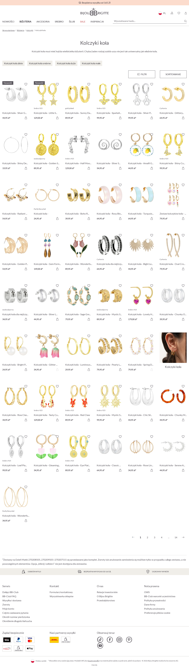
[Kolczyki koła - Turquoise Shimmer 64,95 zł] (141, 202)
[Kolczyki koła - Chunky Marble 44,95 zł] (173, 403)
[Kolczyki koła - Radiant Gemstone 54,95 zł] (15, 202)
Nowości (8, 21)
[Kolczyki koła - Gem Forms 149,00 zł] (47, 252)
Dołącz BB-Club (10, 592)
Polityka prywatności (155, 600)
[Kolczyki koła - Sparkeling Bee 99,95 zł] (110, 101)
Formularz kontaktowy (61, 592)
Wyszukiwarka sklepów (61, 596)
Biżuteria (25, 21)
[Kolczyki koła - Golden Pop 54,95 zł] (15, 252)
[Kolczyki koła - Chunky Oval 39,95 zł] (173, 303)
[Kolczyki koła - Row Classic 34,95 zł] (15, 403)
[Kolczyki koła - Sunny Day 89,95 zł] (78, 101)
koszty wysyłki (93, 661)
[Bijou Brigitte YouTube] (100, 646)
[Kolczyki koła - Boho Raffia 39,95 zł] (78, 202)
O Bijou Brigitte (105, 596)
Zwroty (6, 604)
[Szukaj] (185, 21)
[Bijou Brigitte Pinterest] (129, 640)
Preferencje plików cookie (157, 612)
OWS (147, 592)
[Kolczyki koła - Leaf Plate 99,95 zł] (15, 454)
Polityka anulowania (154, 608)
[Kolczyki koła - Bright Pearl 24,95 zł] (15, 353)
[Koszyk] (185, 13)
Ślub (72, 21)
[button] (171, 13)
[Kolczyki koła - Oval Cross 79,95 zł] (173, 252)
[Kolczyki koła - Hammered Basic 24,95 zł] (47, 202)
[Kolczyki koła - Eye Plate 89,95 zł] (78, 454)
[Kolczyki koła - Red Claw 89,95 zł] (78, 403)
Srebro (59, 21)
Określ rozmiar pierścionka (16, 616)
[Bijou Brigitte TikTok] (100, 640)
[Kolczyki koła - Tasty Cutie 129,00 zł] (47, 403)
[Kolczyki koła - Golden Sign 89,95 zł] (47, 152)
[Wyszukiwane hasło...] (150, 21)
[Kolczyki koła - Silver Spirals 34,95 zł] (110, 152)
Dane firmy (149, 604)
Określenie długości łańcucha (17, 621)
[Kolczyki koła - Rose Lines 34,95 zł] (141, 454)
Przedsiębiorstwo (106, 600)
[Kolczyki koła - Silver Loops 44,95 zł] (47, 303)
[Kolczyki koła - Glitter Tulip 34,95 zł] (47, 353)
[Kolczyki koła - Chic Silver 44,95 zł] (141, 403)
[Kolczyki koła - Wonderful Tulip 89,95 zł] (78, 252)
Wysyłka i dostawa (11, 600)
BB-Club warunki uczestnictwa (159, 596)
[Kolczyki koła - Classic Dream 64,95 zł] (110, 454)
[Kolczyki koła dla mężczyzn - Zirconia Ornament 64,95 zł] (110, 252)
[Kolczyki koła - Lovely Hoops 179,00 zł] (141, 303)
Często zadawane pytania (15, 612)
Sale (82, 21)
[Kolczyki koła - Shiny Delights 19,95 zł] (15, 152)
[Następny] (183, 537)
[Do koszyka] (25, 117)
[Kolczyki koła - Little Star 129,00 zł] (47, 101)
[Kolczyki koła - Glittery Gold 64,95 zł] (173, 101)
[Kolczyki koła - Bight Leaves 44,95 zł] (141, 252)
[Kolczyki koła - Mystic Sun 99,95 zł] (110, 403)
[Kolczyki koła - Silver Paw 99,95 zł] (141, 101)
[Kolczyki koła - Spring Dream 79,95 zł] (141, 353)
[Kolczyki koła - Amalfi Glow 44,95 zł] (141, 152)
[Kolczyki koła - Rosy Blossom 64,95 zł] (110, 202)
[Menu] (141, 74)
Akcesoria (43, 21)
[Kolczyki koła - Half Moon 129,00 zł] (78, 152)
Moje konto (8, 608)
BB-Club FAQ (9, 596)
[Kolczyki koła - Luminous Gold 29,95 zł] (78, 353)
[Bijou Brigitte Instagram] (119, 640)
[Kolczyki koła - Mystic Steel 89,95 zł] (110, 303)
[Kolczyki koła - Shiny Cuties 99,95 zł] (173, 152)
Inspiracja (97, 21)
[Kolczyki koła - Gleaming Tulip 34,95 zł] (47, 454)
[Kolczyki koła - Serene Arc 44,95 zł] (173, 454)
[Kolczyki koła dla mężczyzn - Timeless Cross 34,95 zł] (15, 303)
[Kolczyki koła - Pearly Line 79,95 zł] (110, 353)
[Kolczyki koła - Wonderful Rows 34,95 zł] (15, 504)
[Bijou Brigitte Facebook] (109, 640)
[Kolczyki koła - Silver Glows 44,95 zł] (15, 101)
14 (176, 537)
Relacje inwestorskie (107, 592)
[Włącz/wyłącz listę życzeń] (25, 84)
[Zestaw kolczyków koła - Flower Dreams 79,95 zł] (173, 202)
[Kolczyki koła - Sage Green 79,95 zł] (78, 303)
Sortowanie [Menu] (173, 74)
